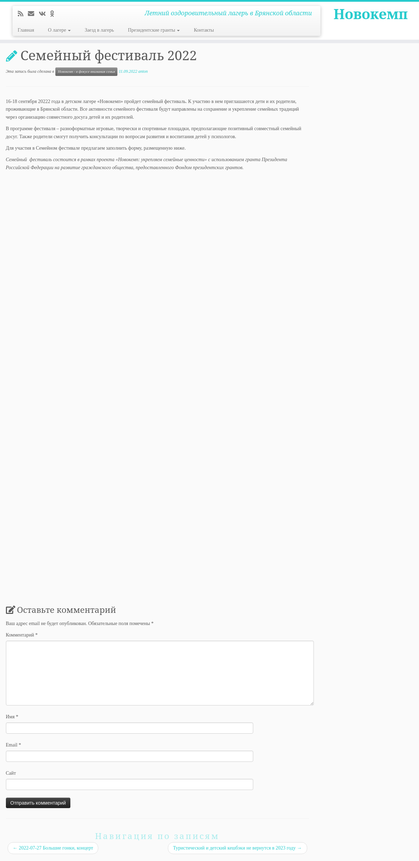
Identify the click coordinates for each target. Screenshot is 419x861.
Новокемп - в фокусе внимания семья (86, 71)
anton (143, 71)
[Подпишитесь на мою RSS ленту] (23, 13)
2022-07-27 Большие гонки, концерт (53, 848)
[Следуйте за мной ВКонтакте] (44, 13)
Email (13, 745)
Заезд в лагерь (99, 30)
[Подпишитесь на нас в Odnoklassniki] (54, 13)
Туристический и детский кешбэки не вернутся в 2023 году (237, 848)
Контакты (204, 30)
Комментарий (22, 635)
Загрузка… (117, 384)
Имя (12, 716)
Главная (26, 30)
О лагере (59, 30)
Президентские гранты (154, 30)
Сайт (11, 773)
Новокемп (371, 14)
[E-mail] (33, 13)
